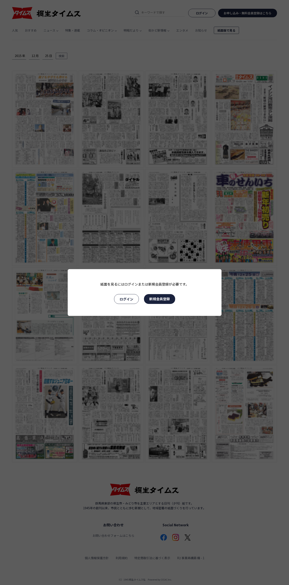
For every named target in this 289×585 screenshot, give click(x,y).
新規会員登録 (159, 298)
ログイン (126, 299)
